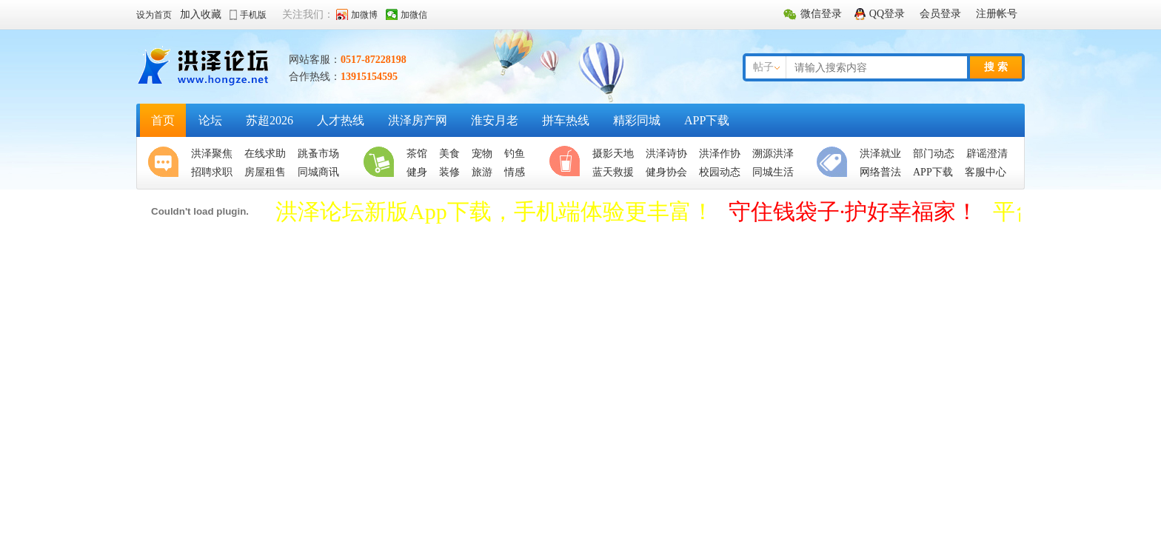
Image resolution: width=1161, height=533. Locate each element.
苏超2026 (269, 120)
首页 (163, 120)
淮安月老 (494, 120)
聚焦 (166, 162)
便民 (835, 162)
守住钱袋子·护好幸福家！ (854, 211)
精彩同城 (636, 120)
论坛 (210, 120)
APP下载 (706, 120)
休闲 (567, 162)
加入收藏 (200, 14)
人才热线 (340, 120)
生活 (382, 162)
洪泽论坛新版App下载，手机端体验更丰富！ (494, 211)
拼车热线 (565, 120)
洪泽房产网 (417, 120)
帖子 (763, 67)
